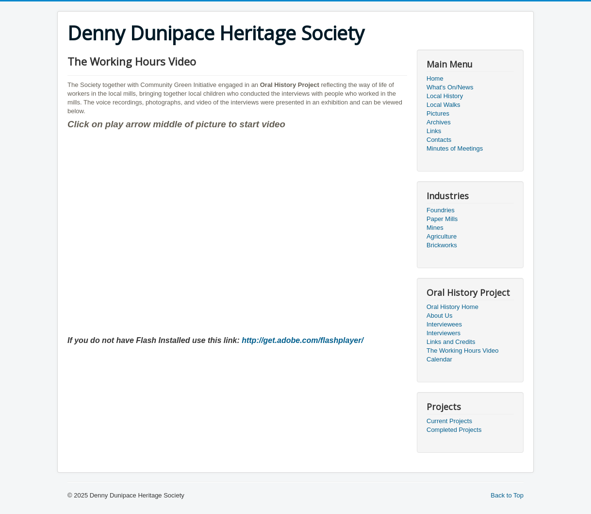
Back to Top (507, 495)
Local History (445, 96)
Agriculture (442, 236)
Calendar (439, 359)
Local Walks (443, 104)
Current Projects (449, 421)
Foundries (441, 210)
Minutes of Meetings (455, 148)
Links (434, 131)
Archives (439, 122)
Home (435, 78)
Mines (435, 227)
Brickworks (442, 245)
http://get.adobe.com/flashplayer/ (302, 340)
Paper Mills (442, 219)
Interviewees (444, 324)
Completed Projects (454, 429)
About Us (439, 315)
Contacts (439, 139)
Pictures (438, 113)
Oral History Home (452, 306)
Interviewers (443, 333)
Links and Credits (451, 341)
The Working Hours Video (462, 350)
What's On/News (450, 87)
